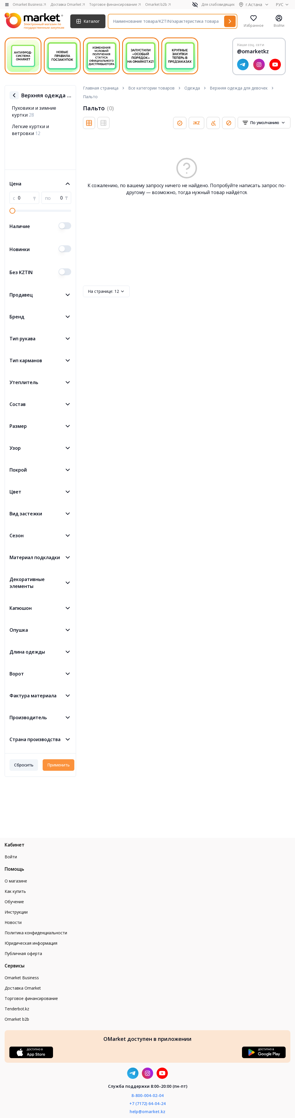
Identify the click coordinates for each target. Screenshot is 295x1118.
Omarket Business (22, 977)
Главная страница (100, 88)
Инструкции (16, 912)
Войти (11, 856)
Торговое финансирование (31, 998)
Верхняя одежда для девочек (239, 88)
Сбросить (23, 765)
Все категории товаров (151, 88)
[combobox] (264, 122)
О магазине (16, 881)
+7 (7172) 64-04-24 (147, 1103)
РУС (283, 4)
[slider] (12, 211)
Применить (58, 765)
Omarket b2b (17, 1019)
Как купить (15, 891)
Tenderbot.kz (17, 1008)
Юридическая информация (31, 943)
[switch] (64, 225)
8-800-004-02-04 (147, 1095)
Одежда (192, 88)
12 (106, 291)
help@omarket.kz (147, 1111)
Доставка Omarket (23, 988)
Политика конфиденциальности (36, 932)
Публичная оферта (23, 953)
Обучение (14, 901)
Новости (13, 922)
